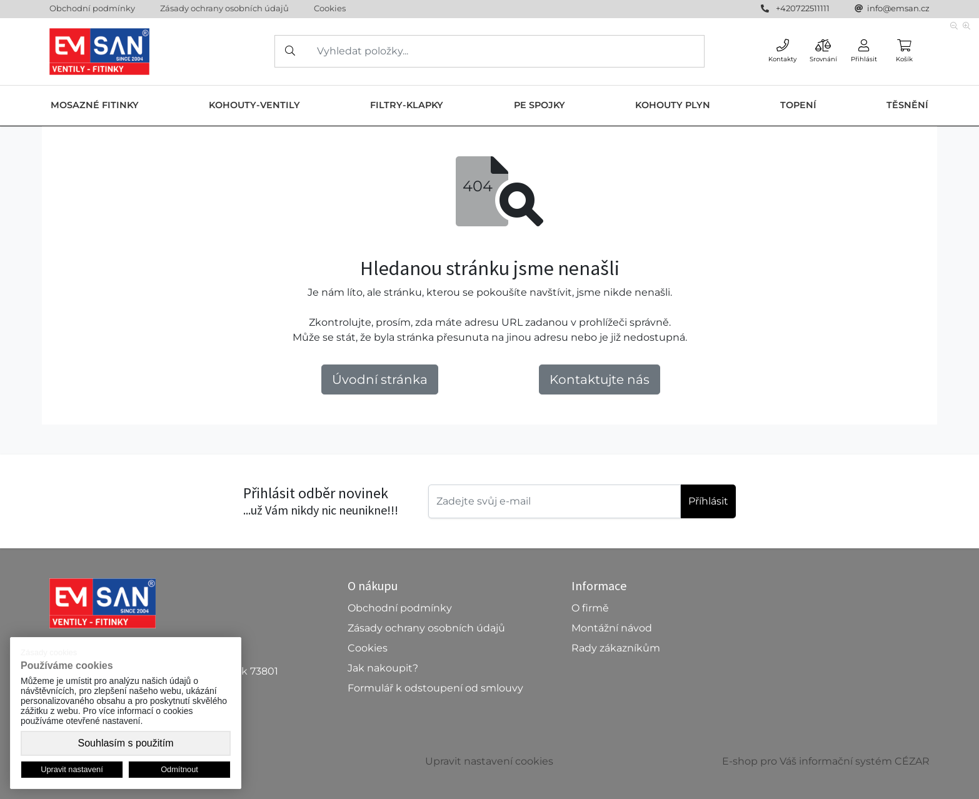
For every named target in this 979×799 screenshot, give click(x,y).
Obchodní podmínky (92, 8)
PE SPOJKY (539, 105)
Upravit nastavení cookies (489, 761)
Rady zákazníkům (615, 648)
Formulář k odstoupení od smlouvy (435, 688)
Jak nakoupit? (383, 668)
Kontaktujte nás (600, 379)
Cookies (330, 8)
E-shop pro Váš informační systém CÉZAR (826, 761)
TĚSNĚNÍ (907, 105)
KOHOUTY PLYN (672, 105)
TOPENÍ (798, 105)
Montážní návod (611, 628)
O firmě (590, 608)
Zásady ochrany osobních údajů (224, 8)
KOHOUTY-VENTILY (254, 105)
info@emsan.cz (898, 8)
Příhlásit (708, 501)
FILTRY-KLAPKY (406, 105)
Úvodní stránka (380, 379)
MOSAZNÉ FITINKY (95, 105)
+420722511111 (803, 8)
